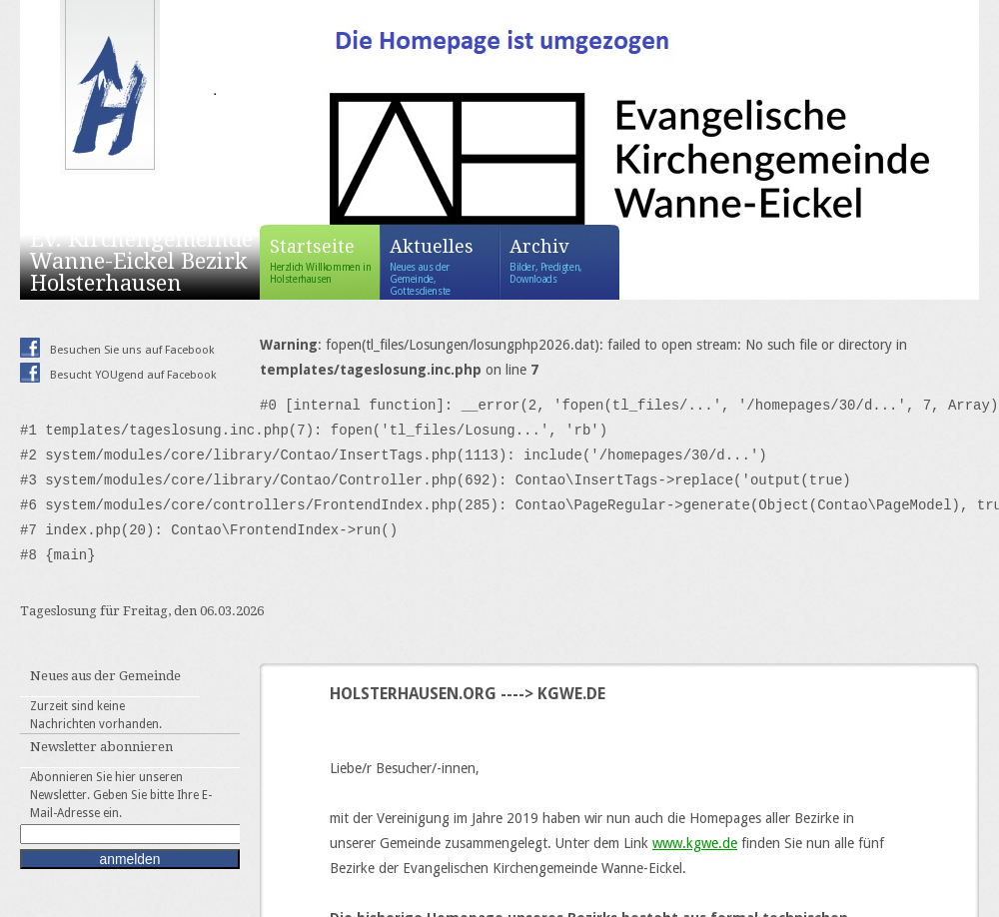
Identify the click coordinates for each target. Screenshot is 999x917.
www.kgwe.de (694, 843)
